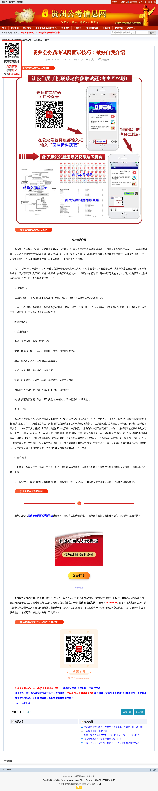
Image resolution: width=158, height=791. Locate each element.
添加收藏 (152, 2)
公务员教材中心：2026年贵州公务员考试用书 (40, 32)
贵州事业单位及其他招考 (46, 28)
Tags (9, 770)
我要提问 (105, 59)
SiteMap (124, 2)
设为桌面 (133, 2)
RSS (4, 770)
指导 (47, 40)
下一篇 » (27, 711)
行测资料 (78, 28)
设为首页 (142, 2)
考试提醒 (139, 712)
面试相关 (106, 28)
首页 (4, 28)
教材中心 (131, 28)
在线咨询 (119, 28)
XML (99, 784)
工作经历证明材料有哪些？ (96, 731)
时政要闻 (15, 28)
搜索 (152, 33)
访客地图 (115, 2)
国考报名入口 (7, 32)
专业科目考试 (92, 28)
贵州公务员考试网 (23, 40)
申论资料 (65, 28)
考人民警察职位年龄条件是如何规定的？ (103, 739)
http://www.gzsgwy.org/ (67, 780)
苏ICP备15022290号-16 (105, 780)
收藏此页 (127, 712)
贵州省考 (27, 28)
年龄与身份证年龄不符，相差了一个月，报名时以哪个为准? (111, 743)
